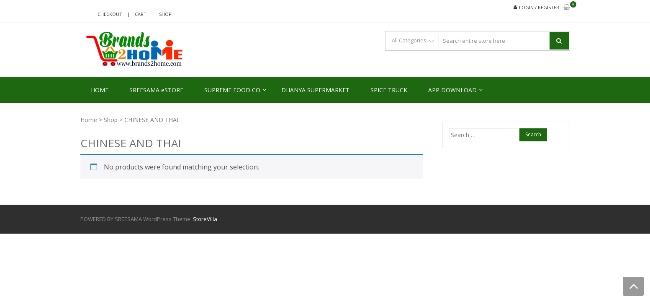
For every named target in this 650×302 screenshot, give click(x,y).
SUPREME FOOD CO (232, 90)
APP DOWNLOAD (452, 90)
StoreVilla (205, 219)
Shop (165, 14)
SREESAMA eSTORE (156, 90)
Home (88, 120)
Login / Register (539, 7)
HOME (99, 90)
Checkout (110, 14)
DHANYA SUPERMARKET (315, 90)
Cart (140, 14)
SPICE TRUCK (388, 90)
